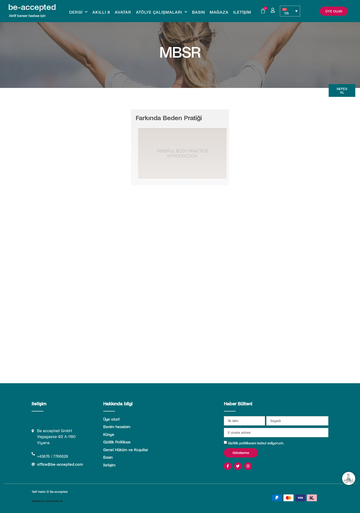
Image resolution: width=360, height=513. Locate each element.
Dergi (78, 12)
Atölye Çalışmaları (161, 12)
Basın (198, 12)
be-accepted (32, 7)
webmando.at (53, 500)
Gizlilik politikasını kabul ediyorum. (256, 443)
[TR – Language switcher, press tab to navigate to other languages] (290, 11)
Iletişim (242, 12)
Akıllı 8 (101, 12)
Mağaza (219, 12)
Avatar (123, 12)
